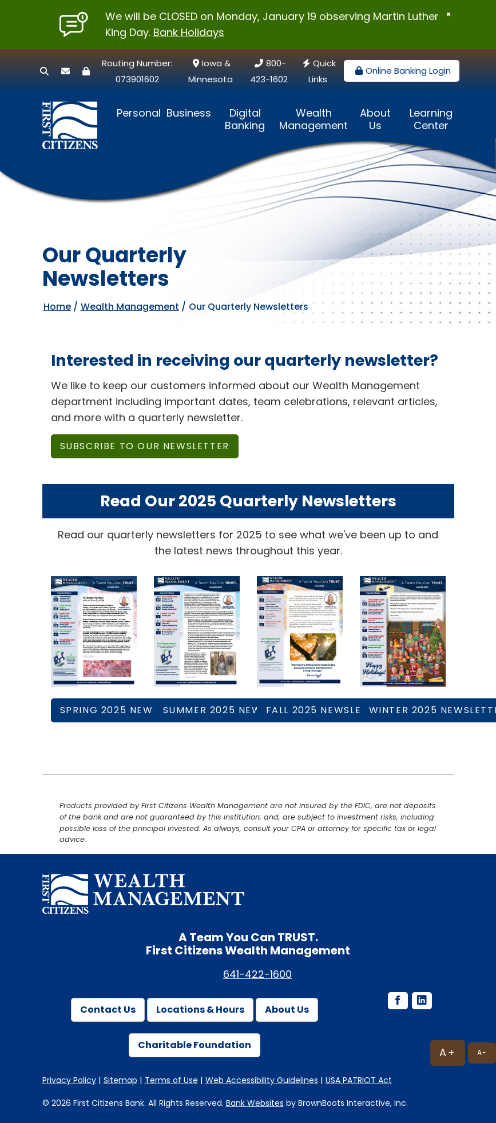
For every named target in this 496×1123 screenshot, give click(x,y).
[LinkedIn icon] (421, 1002)
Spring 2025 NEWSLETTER (128, 710)
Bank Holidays (188, 32)
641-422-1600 (257, 974)
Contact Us (108, 1009)
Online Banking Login (401, 71)
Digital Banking (245, 119)
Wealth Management (313, 119)
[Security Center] (86, 71)
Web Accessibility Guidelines (261, 1080)
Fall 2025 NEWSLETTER (326, 710)
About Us (375, 119)
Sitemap (120, 1080)
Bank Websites (255, 1103)
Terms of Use (171, 1080)
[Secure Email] (65, 71)
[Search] (44, 71)
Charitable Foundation (194, 1045)
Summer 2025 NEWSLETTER (234, 710)
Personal (139, 113)
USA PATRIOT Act (359, 1080)
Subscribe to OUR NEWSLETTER (144, 446)
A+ (447, 1052)
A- (482, 1052)
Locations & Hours (200, 1009)
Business (188, 113)
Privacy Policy (69, 1080)
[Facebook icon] (397, 1002)
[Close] (448, 14)
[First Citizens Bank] (73, 115)
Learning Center (431, 119)
